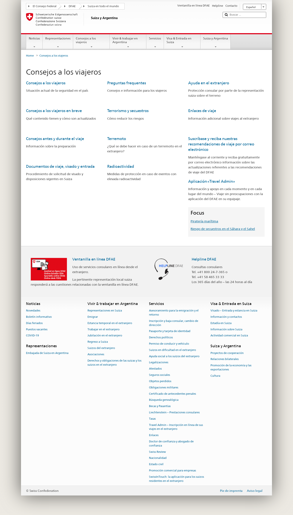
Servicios (155, 42)
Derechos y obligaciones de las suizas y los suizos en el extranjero (114, 362)
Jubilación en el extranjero (104, 335)
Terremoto (116, 138)
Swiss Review (157, 451)
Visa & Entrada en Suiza (182, 42)
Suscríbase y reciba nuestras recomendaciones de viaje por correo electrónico (221, 144)
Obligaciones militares (163, 387)
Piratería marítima (204, 221)
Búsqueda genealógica (163, 400)
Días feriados (34, 323)
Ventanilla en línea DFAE (93, 259)
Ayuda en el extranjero (208, 83)
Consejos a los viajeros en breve (54, 110)
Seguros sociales (159, 374)
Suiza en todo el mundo (103, 6)
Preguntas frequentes (126, 83)
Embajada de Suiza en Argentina (47, 353)
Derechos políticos (161, 337)
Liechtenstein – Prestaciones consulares (174, 412)
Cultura (215, 375)
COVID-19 (32, 335)
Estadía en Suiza (220, 323)
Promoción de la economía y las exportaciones (230, 367)
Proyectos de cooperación (227, 353)
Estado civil (156, 464)
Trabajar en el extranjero (103, 329)
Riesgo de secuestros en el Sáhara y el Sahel (223, 229)
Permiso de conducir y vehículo (169, 343)
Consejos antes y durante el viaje (55, 138)
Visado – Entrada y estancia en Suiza (233, 310)
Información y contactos (226, 316)
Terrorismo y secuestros (128, 110)
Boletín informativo (39, 316)
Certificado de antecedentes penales (172, 393)
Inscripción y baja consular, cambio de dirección (173, 323)
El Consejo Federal (45, 6)
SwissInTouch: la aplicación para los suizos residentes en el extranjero (176, 478)
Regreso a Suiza (97, 342)
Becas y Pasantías (160, 406)
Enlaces (154, 435)
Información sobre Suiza (226, 329)
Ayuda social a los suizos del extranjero (174, 356)
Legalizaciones (158, 362)
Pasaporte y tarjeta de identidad (169, 331)
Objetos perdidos (160, 381)
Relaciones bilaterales (224, 359)
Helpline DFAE (204, 259)
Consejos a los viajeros (91, 42)
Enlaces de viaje (202, 110)
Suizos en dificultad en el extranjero (172, 350)
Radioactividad (120, 166)
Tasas (152, 418)
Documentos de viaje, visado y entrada (60, 166)
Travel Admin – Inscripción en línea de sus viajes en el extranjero (176, 427)
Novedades (33, 310)
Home (30, 55)
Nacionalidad (158, 458)
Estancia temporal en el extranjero (109, 323)
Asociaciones (95, 354)
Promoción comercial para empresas (172, 470)
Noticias (34, 42)
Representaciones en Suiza (104, 310)
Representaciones (58, 42)
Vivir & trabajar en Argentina (128, 42)
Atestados (155, 368)
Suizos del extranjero (101, 348)
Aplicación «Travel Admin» (211, 181)
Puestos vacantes (36, 329)
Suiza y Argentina (215, 42)
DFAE (72, 6)
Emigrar (92, 316)
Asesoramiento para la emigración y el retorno (174, 312)
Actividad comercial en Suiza (229, 335)
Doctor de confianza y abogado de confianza (171, 443)
